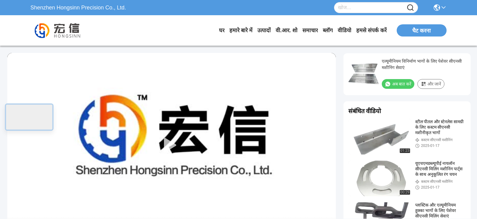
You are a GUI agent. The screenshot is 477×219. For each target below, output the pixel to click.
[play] (171, 145)
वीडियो (344, 30)
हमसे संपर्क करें (371, 30)
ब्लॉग (328, 30)
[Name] (410, 8)
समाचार (310, 30)
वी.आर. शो (287, 30)
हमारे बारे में (240, 30)
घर (222, 30)
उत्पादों (264, 30)
